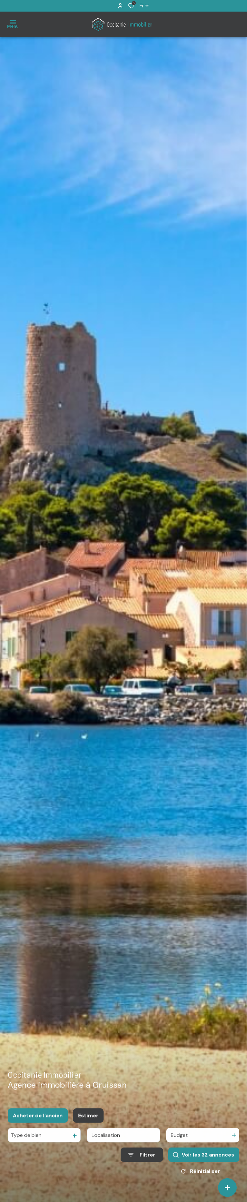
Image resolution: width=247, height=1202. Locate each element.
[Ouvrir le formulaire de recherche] (142, 1160)
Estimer (88, 1121)
